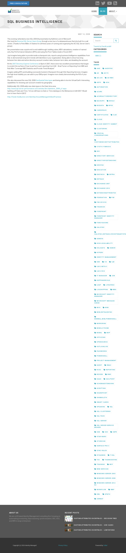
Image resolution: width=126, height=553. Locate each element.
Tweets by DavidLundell (102, 46)
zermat (98, 499)
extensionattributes (105, 193)
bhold (111, 101)
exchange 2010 (102, 188)
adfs (97, 82)
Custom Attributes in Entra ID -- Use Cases (93, 525)
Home (94, 11)
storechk (99, 441)
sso (105, 432)
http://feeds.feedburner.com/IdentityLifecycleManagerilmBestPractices (34, 97)
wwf (111, 489)
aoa (106, 82)
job (112, 276)
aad (97, 68)
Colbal (105, 545)
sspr (113, 432)
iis (104, 262)
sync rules (100, 450)
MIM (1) (98, 56)
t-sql (111, 455)
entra (111, 174)
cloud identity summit (105, 124)
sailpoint (109, 379)
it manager (100, 276)
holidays (99, 248)
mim (106, 307)
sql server (100, 421)
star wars (100, 436)
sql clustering (102, 411)
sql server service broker (104, 426)
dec (97, 151)
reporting (109, 370)
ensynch (99, 174)
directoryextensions (105, 160)
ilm (112, 262)
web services (101, 469)
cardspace (100, 110)
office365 (99, 337)
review (98, 374)
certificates (101, 115)
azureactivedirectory (105, 96)
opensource (101, 342)
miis (97, 307)
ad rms (109, 78)
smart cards (101, 402)
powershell (101, 356)
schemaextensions (104, 383)
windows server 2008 (104, 478)
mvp (107, 333)
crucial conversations (101, 134)
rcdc (97, 370)
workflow (100, 489)
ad (96, 73)
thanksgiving (109, 460)
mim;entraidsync (103, 312)
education (100, 170)
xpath (106, 494)
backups (99, 101)
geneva (98, 239)
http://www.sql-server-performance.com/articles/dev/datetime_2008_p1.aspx (36, 89)
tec (97, 460)
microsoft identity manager (104, 295)
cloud (98, 119)
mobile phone (101, 328)
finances (99, 207)
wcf (110, 464)
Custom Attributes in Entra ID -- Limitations (94, 530)
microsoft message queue (104, 302)
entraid (99, 179)
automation (101, 87)
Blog (102, 11)
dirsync (99, 165)
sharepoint (100, 393)
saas (97, 379)
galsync (99, 227)
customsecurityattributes (106, 141)
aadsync (108, 68)
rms (108, 374)
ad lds (98, 78)
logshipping (101, 289)
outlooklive (101, 346)
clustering (100, 129)
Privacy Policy (62, 545)
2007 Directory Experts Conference (25, 64)
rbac (107, 365)
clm (114, 115)
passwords (100, 351)
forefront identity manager (104, 217)
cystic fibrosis (102, 147)
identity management (105, 257)
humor (111, 248)
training (99, 464)
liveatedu (109, 285)
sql (110, 407)
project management (105, 360)
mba (113, 289)
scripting (100, 388)
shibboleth (100, 397)
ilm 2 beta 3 (100, 266)
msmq (98, 333)
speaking (99, 407)
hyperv (98, 252)
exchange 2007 (102, 184)
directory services (104, 156)
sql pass (99, 416)
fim (112, 197)
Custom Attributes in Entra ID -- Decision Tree (95, 518)
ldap (97, 285)
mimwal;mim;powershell (105, 318)
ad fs (104, 73)
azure (98, 92)
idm (97, 262)
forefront (100, 211)
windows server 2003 (104, 473)
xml (97, 494)
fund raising (101, 223)
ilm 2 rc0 (99, 271)
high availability (103, 243)
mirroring (100, 323)
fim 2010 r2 (100, 202)
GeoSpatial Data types (44, 80)
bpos (109, 105)
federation (100, 197)
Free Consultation (18, 3)
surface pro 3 (101, 446)
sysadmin (99, 455)
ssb (97, 432)
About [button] (113, 11)
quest (98, 365)
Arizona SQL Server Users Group (29, 41)
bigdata (99, 105)
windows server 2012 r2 (104, 484)
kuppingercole (102, 280)
